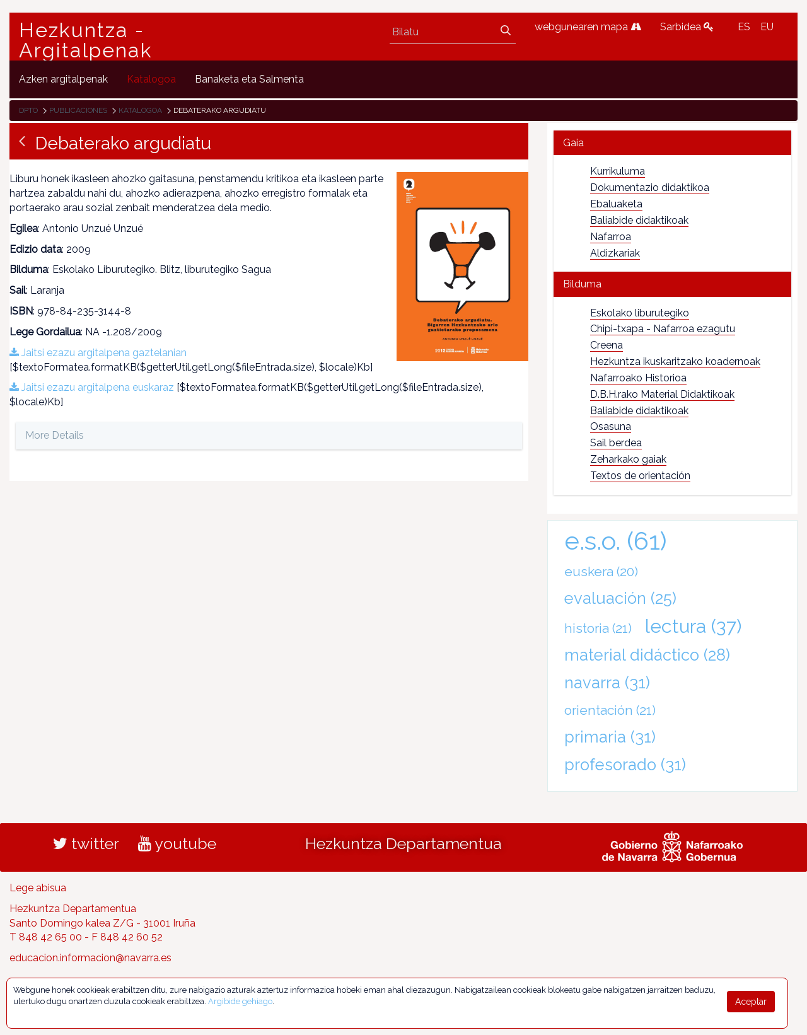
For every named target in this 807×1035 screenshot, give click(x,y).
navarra (607, 682)
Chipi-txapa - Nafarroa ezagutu (662, 329)
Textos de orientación (640, 476)
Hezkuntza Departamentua (403, 843)
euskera (601, 571)
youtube (177, 843)
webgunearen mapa (588, 27)
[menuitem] (63, 79)
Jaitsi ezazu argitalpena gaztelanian (98, 353)
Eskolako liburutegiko (639, 313)
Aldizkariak (615, 253)
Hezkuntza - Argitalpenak (86, 40)
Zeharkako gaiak (628, 459)
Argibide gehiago (240, 1001)
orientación (610, 710)
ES (744, 27)
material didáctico (647, 654)
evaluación (620, 598)
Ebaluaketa (616, 204)
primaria (610, 736)
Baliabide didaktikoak (639, 220)
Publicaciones (78, 110)
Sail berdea (616, 443)
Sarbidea (687, 27)
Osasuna (610, 426)
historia (598, 628)
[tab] (672, 142)
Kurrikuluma (617, 171)
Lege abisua (37, 888)
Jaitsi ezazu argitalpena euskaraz (91, 387)
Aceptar (751, 1002)
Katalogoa (140, 110)
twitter (86, 843)
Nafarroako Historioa (638, 378)
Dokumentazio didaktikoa (649, 188)
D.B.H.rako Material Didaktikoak (662, 394)
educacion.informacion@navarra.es (90, 958)
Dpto (28, 110)
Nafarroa (610, 237)
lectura (693, 626)
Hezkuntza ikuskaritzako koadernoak (675, 361)
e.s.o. (615, 540)
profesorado (625, 764)
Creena (606, 345)
